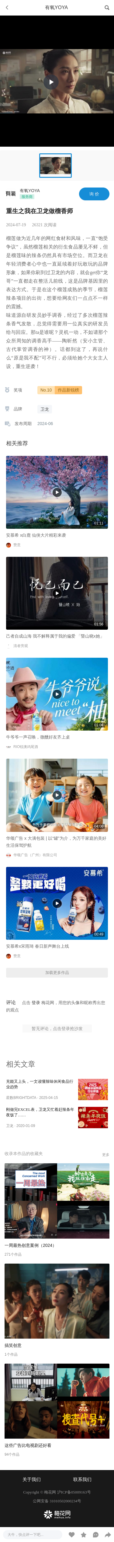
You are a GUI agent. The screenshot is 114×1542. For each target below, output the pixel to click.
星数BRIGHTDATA (21, 1098)
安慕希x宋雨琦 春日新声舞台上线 (37, 946)
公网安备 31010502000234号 (57, 1501)
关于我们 (31, 1479)
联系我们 (82, 1479)
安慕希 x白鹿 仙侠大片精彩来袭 (36, 535)
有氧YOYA (30, 190)
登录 (36, 1002)
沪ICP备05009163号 (74, 1492)
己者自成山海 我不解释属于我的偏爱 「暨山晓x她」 (55, 636)
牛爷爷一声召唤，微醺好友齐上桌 (38, 737)
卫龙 (9, 1126)
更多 (105, 1155)
